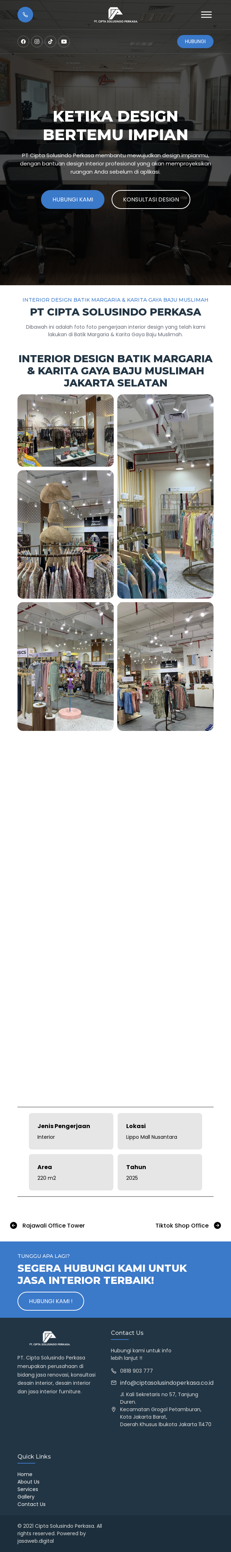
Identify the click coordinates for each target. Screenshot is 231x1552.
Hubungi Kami (72, 199)
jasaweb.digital (35, 1541)
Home (24, 1474)
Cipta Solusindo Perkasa (64, 1526)
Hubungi (195, 41)
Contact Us (31, 1504)
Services (27, 1489)
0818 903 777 (136, 1370)
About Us (28, 1481)
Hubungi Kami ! (51, 1301)
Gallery (26, 1496)
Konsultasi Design (151, 199)
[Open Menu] (206, 14)
